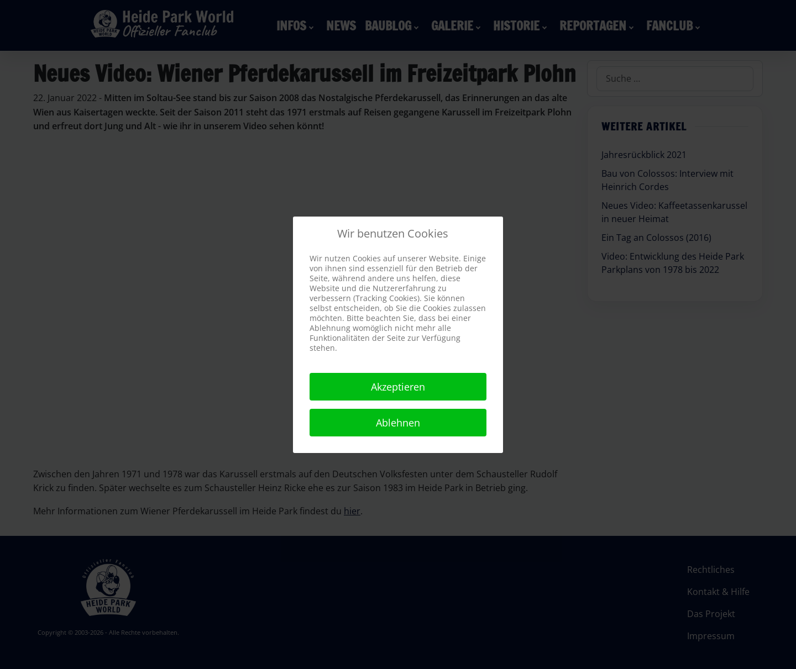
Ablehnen (398, 422)
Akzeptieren (398, 386)
